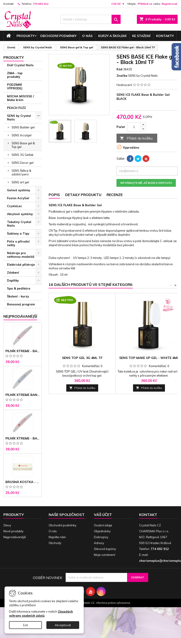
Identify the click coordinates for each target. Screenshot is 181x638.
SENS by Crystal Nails (19, 117)
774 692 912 (40, 3)
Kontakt (8, 3)
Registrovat (169, 3)
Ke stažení (141, 36)
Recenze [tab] (115, 194)
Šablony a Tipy (18, 233)
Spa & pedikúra (18, 288)
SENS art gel (20, 182)
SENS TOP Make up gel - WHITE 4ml (149, 358)
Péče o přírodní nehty (18, 243)
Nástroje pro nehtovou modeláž (20, 254)
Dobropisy (101, 537)
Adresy (99, 543)
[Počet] (134, 126)
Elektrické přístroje (21, 264)
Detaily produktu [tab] (83, 194)
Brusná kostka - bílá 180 (22, 482)
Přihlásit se (145, 3)
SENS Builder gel (23, 127)
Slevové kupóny (105, 549)
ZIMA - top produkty (14, 75)
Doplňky (13, 280)
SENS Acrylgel (21, 135)
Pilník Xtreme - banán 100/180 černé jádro (22, 438)
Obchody (55, 543)
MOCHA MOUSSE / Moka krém (20, 98)
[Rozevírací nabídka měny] (118, 4)
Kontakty (165, 36)
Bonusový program (21, 304)
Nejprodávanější (14, 537)
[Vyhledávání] (90, 19)
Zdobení (13, 272)
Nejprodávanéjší (20, 316)
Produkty (25, 36)
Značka (122, 75)
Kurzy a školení (112, 36)
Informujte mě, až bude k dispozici (146, 182)
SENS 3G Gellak (22, 155)
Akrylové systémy (20, 214)
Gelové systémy (18, 190)
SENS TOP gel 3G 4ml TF (82, 358)
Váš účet (103, 514)
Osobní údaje (103, 525)
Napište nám (57, 537)
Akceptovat (63, 625)
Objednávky (102, 531)
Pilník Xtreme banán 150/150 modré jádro (22, 395)
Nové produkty (13, 531)
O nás (87, 36)
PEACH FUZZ (16, 108)
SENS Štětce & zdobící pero (21, 172)
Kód (119, 69)
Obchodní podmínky (58, 36)
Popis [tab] (54, 194)
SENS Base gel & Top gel (23, 145)
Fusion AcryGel (18, 198)
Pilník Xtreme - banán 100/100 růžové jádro (22, 351)
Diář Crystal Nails (20, 65)
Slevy (7, 525)
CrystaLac (14, 206)
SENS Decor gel (22, 162)
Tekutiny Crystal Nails (19, 223)
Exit (25, 625)
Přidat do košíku (136, 138)
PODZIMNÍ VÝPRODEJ (14, 86)
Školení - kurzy (18, 296)
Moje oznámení (104, 555)
